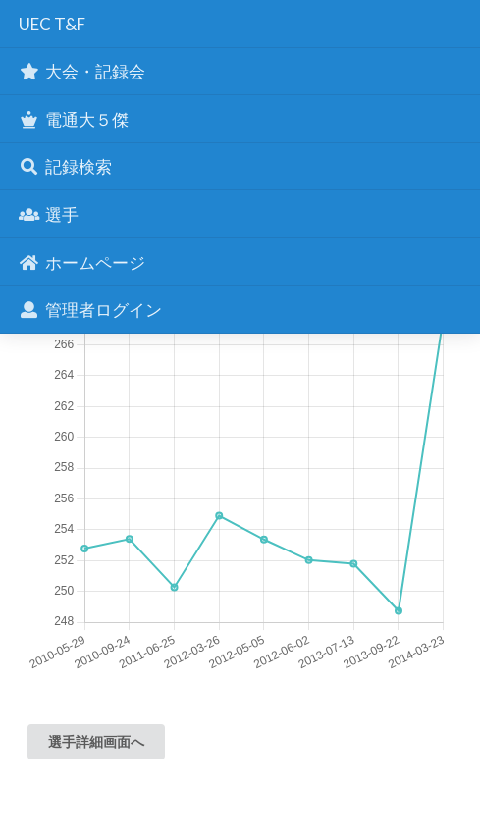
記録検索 (65, 166)
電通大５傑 (73, 119)
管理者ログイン (90, 309)
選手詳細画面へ (96, 741)
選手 (48, 214)
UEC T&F (52, 24)
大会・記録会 (81, 71)
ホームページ (81, 262)
